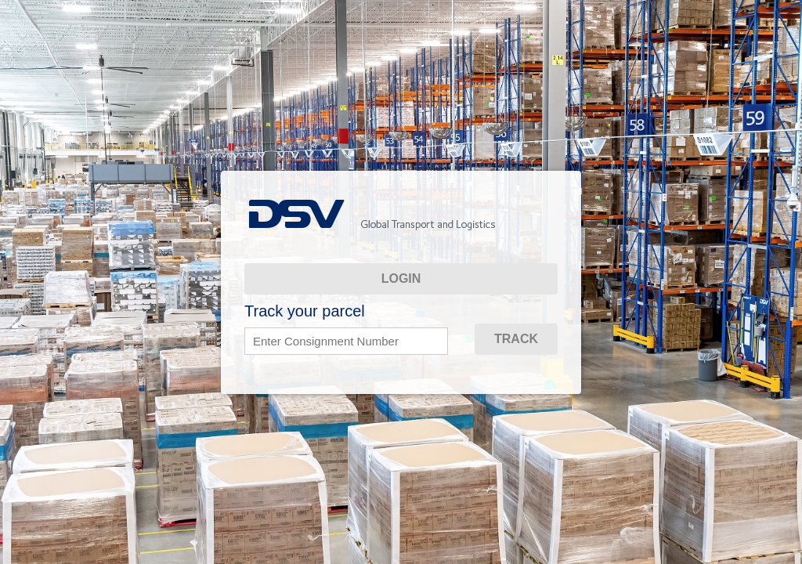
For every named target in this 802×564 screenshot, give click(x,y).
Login (401, 278)
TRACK (516, 338)
